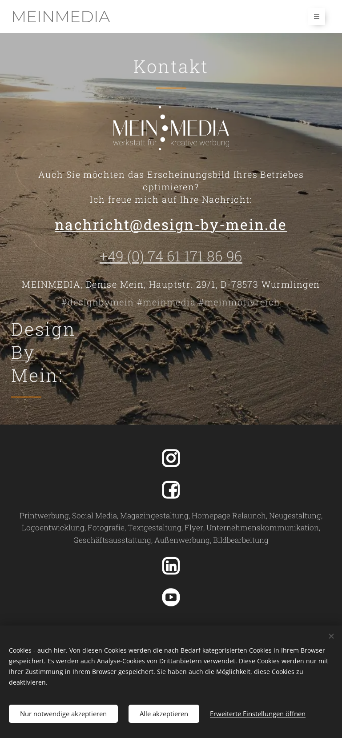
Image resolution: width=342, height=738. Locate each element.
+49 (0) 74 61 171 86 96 (171, 255)
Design (43, 329)
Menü (313, 16)
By (23, 352)
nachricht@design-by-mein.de (171, 224)
